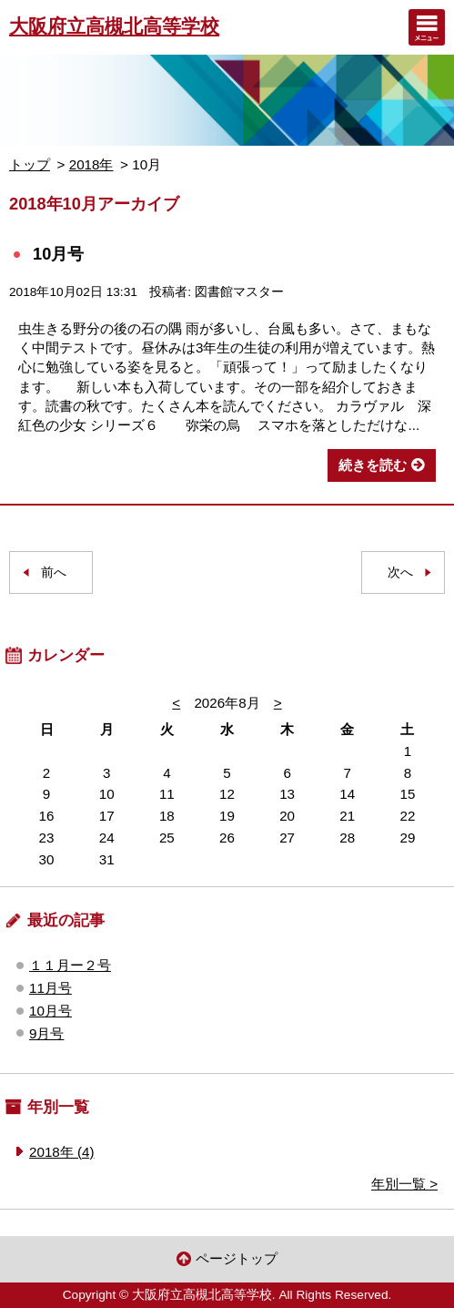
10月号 (58, 253)
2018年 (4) (62, 1152)
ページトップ (236, 1258)
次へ (400, 572)
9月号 (46, 1033)
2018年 (91, 164)
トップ (29, 164)
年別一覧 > (404, 1183)
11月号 (50, 988)
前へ (53, 572)
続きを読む (372, 465)
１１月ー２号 (70, 965)
